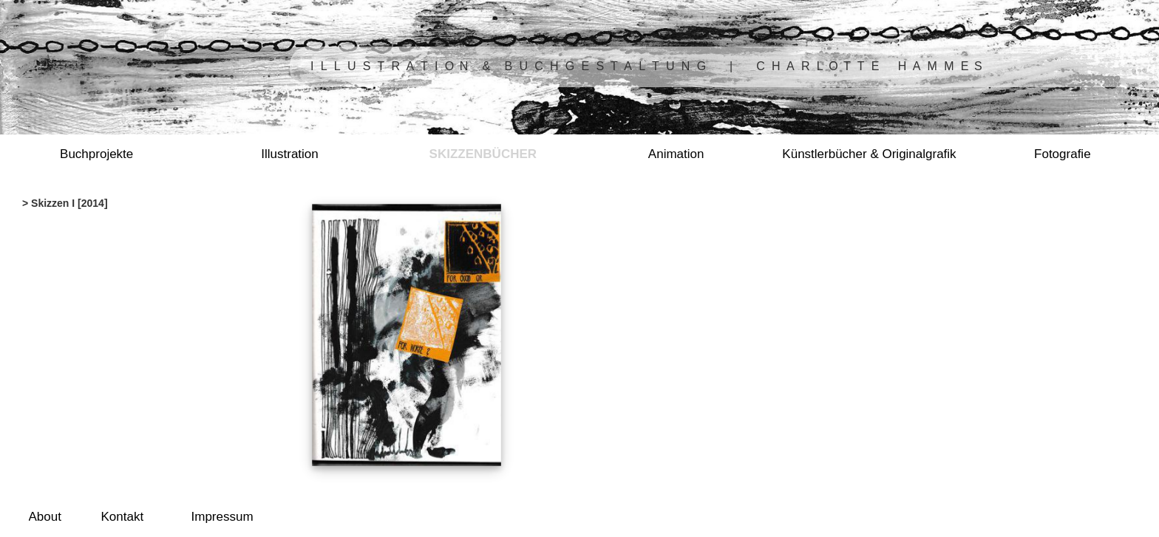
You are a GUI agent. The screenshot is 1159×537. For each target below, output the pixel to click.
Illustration (289, 154)
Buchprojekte (96, 154)
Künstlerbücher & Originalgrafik (869, 154)
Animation (676, 154)
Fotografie (1062, 154)
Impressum (222, 517)
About (45, 517)
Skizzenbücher (483, 154)
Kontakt (122, 517)
